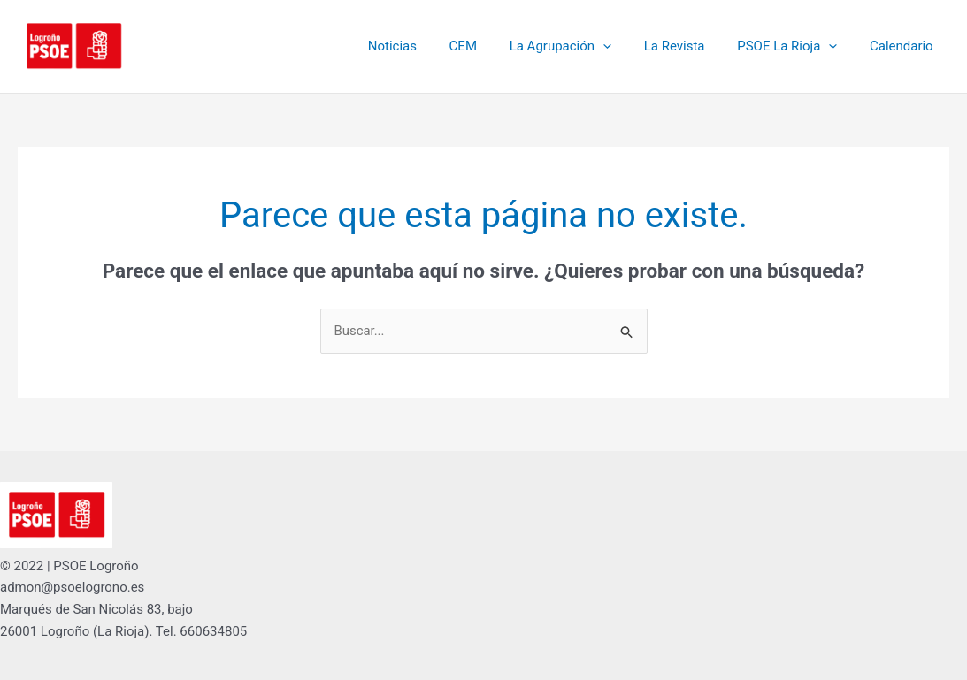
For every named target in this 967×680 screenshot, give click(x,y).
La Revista (688, 46)
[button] (623, 46)
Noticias (424, 46)
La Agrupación (581, 46)
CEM (489, 46)
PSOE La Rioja (796, 46)
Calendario (904, 46)
